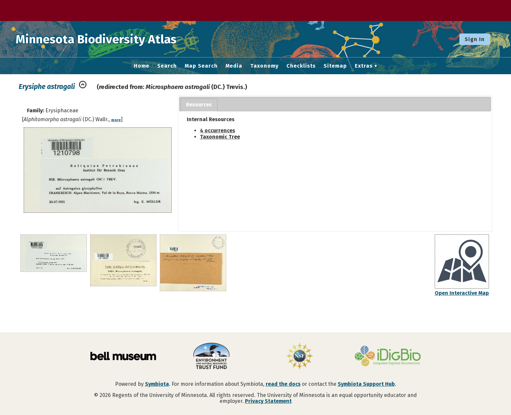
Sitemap (335, 66)
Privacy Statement (268, 401)
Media (234, 66)
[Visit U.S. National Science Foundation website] (299, 356)
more (116, 120)
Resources (199, 104)
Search (167, 66)
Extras (364, 66)
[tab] (199, 104)
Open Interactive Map (462, 293)
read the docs (283, 384)
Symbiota (157, 384)
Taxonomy (264, 66)
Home (141, 66)
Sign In (475, 39)
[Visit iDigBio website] (388, 356)
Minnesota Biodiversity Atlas (102, 39)
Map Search (201, 66)
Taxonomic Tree (220, 137)
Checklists (301, 66)
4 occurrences (217, 130)
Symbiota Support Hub (366, 384)
